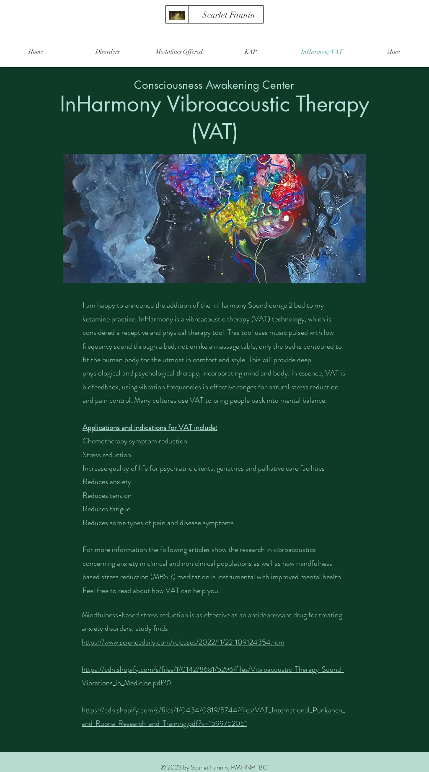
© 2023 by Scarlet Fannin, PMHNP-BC (214, 767)
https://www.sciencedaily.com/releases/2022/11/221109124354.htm (183, 642)
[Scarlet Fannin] (229, 15)
